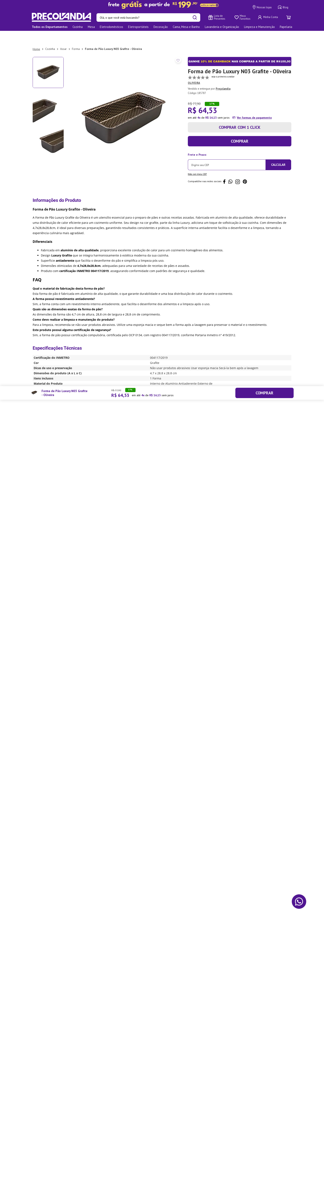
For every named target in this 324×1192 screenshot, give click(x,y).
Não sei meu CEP (197, 162)
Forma (76, 37)
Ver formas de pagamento (254, 105)
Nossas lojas (262, 7)
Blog (283, 7)
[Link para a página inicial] (36, 37)
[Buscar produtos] (195, 17)
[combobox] (148, 17)
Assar (63, 37)
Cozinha (50, 37)
